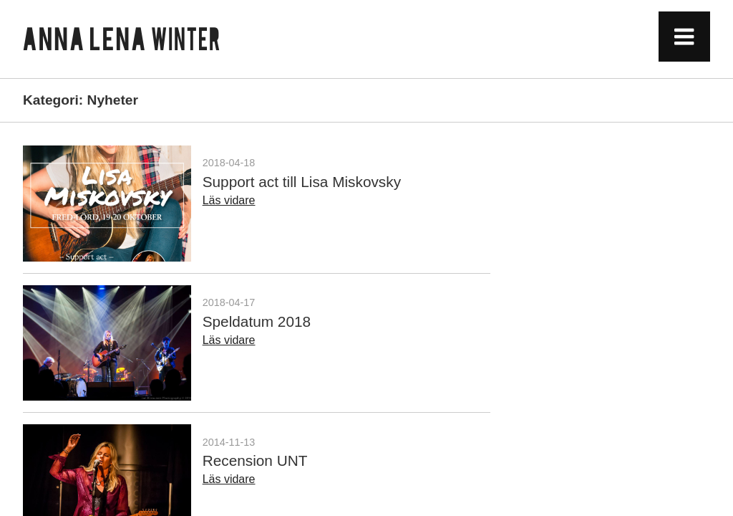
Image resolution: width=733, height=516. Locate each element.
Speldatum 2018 (257, 321)
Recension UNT (255, 460)
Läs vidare (229, 200)
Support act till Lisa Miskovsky (302, 181)
